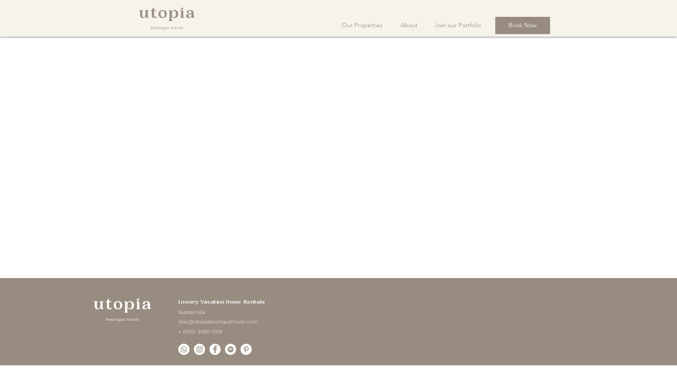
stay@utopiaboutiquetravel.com (218, 322)
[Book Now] (522, 25)
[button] (408, 21)
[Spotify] (230, 349)
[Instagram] (199, 349)
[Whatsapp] (184, 349)
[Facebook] (215, 349)
